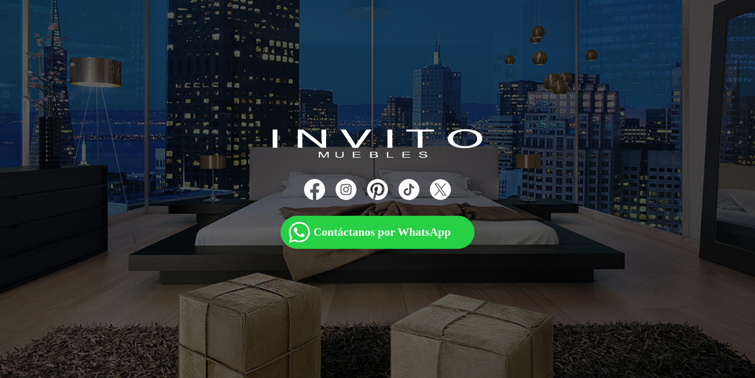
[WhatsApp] (377, 223)
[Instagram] (346, 189)
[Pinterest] (377, 189)
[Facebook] (314, 189)
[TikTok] (408, 189)
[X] (440, 189)
